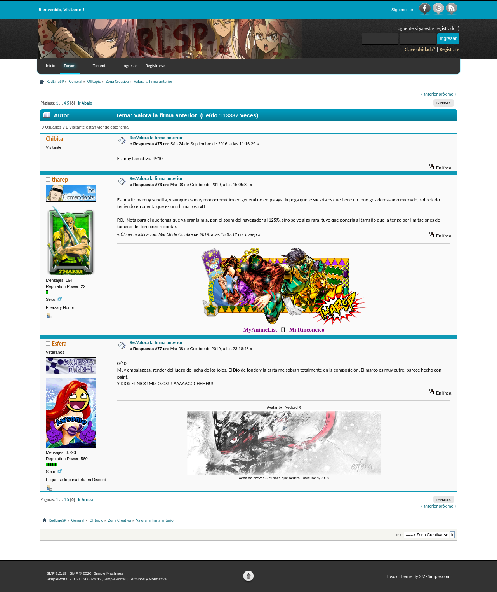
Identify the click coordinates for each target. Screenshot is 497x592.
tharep (60, 179)
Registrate (449, 49)
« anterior (429, 94)
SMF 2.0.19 (57, 573)
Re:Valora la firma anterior (156, 137)
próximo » (448, 94)
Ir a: (399, 535)
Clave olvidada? (420, 49)
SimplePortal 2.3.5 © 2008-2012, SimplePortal (86, 579)
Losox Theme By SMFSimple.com (418, 576)
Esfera (59, 343)
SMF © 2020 (80, 573)
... (61, 103)
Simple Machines (108, 573)
